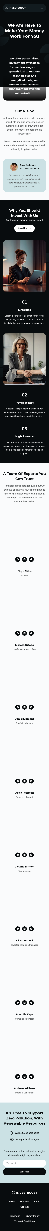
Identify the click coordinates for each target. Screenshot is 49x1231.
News (12, 1201)
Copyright (14, 1216)
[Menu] (42, 8)
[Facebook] (17, 559)
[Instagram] (31, 559)
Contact (24, 1206)
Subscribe (24, 1171)
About (37, 1201)
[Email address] (24, 1163)
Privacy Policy (32, 1216)
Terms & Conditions (24, 1221)
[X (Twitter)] (24, 559)
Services (24, 1201)
